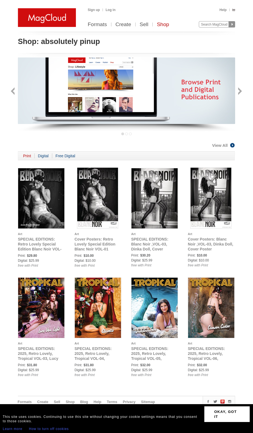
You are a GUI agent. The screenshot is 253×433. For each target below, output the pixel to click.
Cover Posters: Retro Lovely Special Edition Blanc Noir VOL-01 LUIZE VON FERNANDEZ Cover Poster (97, 249)
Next (239, 92)
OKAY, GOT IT (225, 414)
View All (223, 145)
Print (27, 156)
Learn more (12, 429)
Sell (144, 24)
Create (123, 24)
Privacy (129, 402)
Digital (43, 156)
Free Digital (65, 156)
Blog (84, 402)
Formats (97, 24)
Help (223, 10)
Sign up (94, 10)
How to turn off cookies (49, 429)
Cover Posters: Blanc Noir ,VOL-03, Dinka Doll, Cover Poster (210, 244)
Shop (163, 24)
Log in (111, 10)
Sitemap (148, 402)
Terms (112, 402)
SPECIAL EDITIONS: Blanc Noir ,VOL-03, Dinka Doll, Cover (149, 244)
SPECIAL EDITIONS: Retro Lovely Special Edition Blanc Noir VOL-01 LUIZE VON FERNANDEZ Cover (40, 249)
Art (20, 234)
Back (13, 92)
